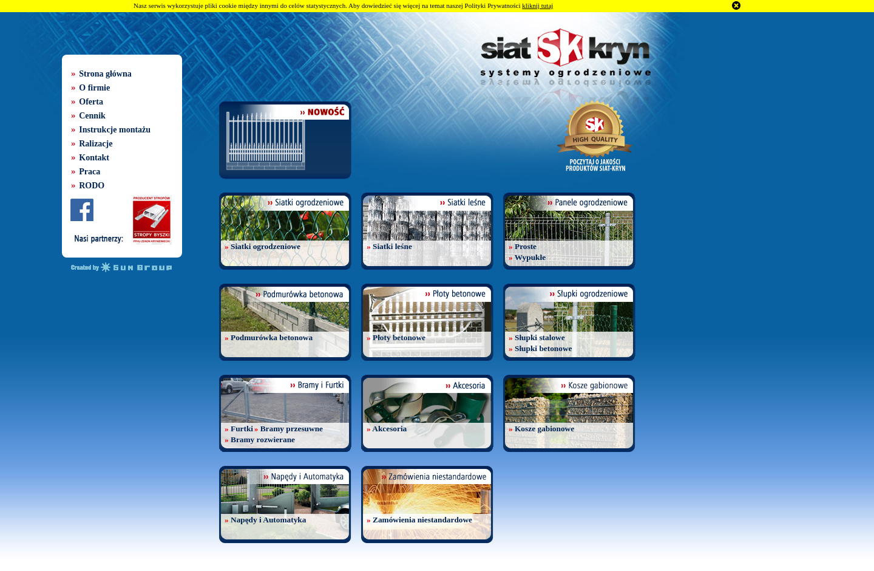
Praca (89, 171)
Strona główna (105, 73)
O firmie (94, 87)
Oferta (91, 101)
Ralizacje (95, 143)
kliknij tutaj (537, 5)
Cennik (92, 115)
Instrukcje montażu (115, 129)
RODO (91, 185)
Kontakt (94, 157)
